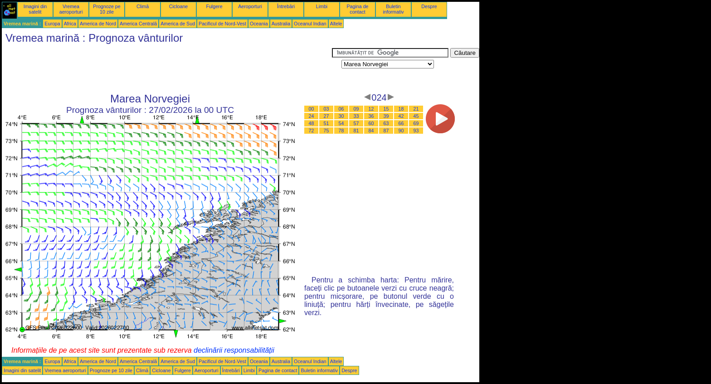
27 (326, 116)
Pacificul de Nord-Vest (222, 23)
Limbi (321, 6)
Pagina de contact (358, 9)
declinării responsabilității (234, 350)
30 (341, 116)
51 (326, 123)
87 (386, 130)
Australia (281, 23)
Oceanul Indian (310, 23)
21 (416, 109)
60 (371, 123)
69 (416, 123)
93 (416, 130)
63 (386, 123)
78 (341, 130)
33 (356, 116)
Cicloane (178, 6)
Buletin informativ (393, 9)
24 (311, 116)
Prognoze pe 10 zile (106, 9)
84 (371, 130)
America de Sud (178, 23)
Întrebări (286, 6)
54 (341, 123)
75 (326, 130)
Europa (52, 23)
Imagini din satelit (35, 9)
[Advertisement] (167, 68)
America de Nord (98, 23)
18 (401, 109)
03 (326, 109)
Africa (70, 23)
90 (401, 130)
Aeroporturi (250, 6)
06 (341, 109)
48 (311, 123)
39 (386, 116)
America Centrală (138, 23)
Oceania (259, 23)
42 (401, 116)
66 (401, 123)
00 (311, 109)
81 (356, 130)
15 (386, 109)
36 (371, 116)
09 (356, 109)
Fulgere (214, 6)
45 (416, 116)
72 (311, 130)
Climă (142, 6)
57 (356, 123)
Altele (336, 23)
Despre (429, 6)
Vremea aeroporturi (71, 9)
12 (371, 109)
